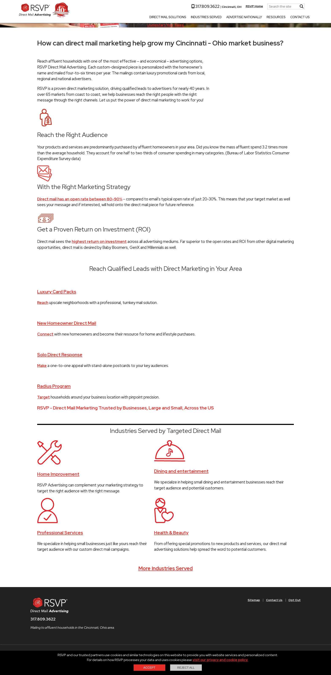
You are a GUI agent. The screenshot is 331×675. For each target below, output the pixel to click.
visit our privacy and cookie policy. (220, 660)
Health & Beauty (171, 533)
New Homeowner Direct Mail (66, 323)
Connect (45, 334)
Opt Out (294, 600)
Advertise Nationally (228, 17)
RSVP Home (238, 6)
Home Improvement (58, 474)
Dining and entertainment (181, 471)
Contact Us (284, 17)
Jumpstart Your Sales (165, 25)
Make (42, 365)
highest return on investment (99, 241)
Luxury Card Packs (56, 292)
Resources (260, 17)
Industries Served (190, 17)
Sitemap (254, 600)
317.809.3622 (190, 6)
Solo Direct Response (59, 355)
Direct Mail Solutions (152, 17)
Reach (42, 302)
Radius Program (54, 386)
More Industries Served (165, 568)
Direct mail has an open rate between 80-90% (79, 199)
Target (43, 397)
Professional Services (60, 533)
